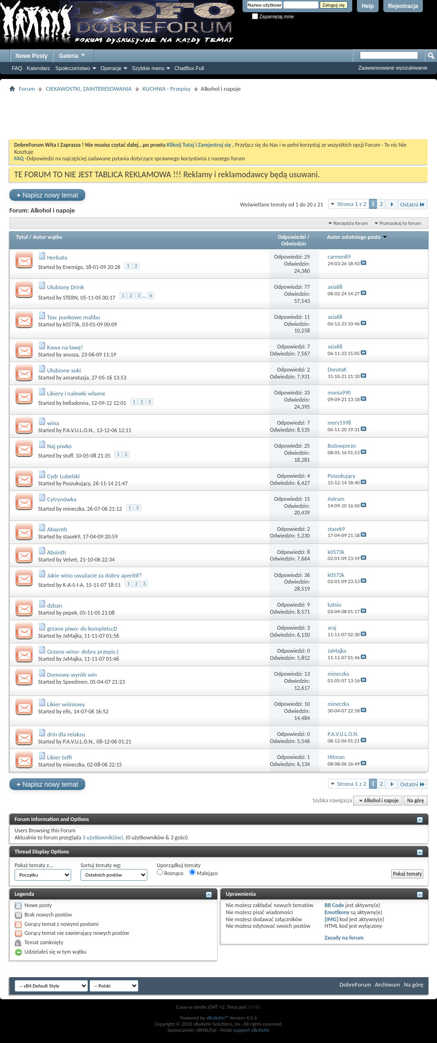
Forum (27, 88)
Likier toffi (59, 757)
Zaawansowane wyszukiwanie (393, 68)
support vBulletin (252, 1030)
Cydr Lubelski (63, 476)
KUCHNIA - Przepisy (167, 88)
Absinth (56, 552)
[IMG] (331, 919)
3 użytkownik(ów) (102, 837)
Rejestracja (403, 6)
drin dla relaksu (66, 734)
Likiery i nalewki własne (76, 393)
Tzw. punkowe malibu (73, 317)
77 (307, 287)
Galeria (72, 55)
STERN (70, 297)
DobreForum (355, 984)
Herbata (57, 257)
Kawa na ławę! (65, 347)
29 (307, 256)
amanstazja (76, 377)
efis (67, 711)
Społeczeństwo (73, 68)
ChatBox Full (189, 68)
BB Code (334, 905)
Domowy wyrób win (72, 674)
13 (307, 674)
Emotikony (336, 912)
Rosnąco (170, 873)
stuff (68, 455)
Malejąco (203, 873)
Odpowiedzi (292, 237)
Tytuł (22, 237)
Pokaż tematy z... (34, 865)
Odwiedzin (293, 243)
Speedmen (75, 682)
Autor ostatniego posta (357, 237)
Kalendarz (38, 68)
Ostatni (412, 204)
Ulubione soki (64, 370)
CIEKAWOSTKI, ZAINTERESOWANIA (88, 88)
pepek (70, 612)
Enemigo (73, 267)
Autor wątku (47, 237)
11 (307, 317)
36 (307, 575)
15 (307, 499)
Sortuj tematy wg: (101, 865)
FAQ (17, 68)
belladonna (76, 403)
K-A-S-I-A (73, 585)
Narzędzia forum (350, 223)
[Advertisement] (218, 116)
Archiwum (387, 984)
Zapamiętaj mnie (273, 16)
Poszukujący (76, 483)
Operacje (111, 68)
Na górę (415, 801)
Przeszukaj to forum (400, 223)
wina (53, 423)
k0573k (71, 324)
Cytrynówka (62, 499)
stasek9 (71, 536)
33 (307, 392)
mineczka (73, 509)
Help (368, 6)
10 (307, 704)
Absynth (57, 529)
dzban (54, 605)
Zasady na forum (344, 937)
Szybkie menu (148, 68)
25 (307, 445)
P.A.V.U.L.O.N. (78, 430)
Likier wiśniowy (66, 704)
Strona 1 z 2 (351, 203)
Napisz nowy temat (47, 195)
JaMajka (72, 635)
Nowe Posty (32, 56)
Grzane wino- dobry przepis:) (83, 651)
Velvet (70, 559)
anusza (71, 354)
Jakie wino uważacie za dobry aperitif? (94, 575)
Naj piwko (59, 446)
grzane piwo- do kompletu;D (82, 628)
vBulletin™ (217, 1018)
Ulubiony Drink (65, 287)
